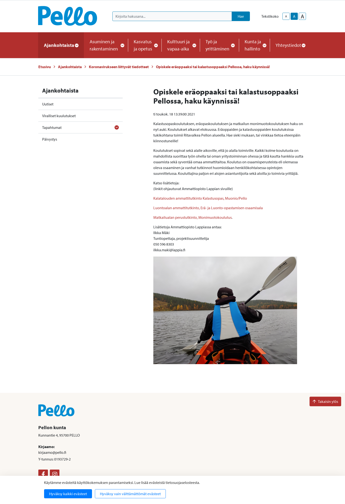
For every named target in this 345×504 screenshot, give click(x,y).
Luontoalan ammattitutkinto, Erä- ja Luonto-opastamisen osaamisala (208, 207)
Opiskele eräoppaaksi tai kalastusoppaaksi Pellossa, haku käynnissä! (213, 66)
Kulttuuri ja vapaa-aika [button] (180, 45)
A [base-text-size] (294, 16)
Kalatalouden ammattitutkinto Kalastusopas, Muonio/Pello (200, 198)
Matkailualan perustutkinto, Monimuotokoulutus (192, 217)
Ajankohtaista (70, 66)
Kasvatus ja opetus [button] (145, 45)
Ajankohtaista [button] (61, 45)
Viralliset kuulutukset (59, 115)
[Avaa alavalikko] (117, 127)
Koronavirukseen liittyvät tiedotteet (119, 66)
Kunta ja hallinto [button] (254, 45)
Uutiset (47, 104)
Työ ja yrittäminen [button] (219, 45)
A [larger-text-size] (302, 16)
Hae (241, 16)
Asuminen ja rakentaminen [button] (106, 45)
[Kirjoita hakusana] (172, 16)
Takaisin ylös (325, 401)
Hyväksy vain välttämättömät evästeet (130, 493)
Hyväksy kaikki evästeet (68, 493)
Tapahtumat (52, 127)
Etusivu (44, 66)
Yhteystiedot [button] (290, 45)
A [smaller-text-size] (286, 16)
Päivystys (49, 139)
